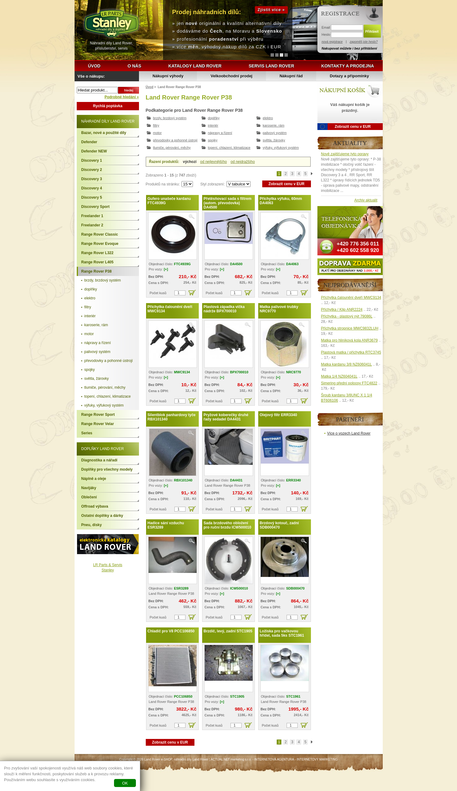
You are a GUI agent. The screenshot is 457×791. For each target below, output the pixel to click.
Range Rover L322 (97, 253)
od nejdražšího (243, 162)
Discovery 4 (91, 188)
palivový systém (275, 133)
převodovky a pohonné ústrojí (175, 140)
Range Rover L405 (97, 262)
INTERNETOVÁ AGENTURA (274, 759)
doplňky (214, 118)
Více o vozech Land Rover (349, 433)
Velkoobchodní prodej (231, 76)
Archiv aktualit (365, 200)
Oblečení (89, 497)
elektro (268, 118)
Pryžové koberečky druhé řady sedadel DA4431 (226, 417)
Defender (89, 142)
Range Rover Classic (99, 234)
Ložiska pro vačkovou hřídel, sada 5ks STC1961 (282, 633)
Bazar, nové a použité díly (103, 133)
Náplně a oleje (93, 479)
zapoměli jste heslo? (364, 41)
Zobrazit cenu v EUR (286, 184)
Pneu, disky (91, 525)
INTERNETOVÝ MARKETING (317, 759)
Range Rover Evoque (100, 243)
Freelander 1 (92, 216)
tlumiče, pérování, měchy (172, 147)
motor (157, 133)
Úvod (94, 65)
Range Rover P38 (96, 271)
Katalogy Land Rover (195, 65)
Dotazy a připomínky (349, 76)
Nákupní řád (291, 76)
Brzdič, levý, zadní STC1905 (228, 631)
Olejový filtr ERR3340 (278, 415)
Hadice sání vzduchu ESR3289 (166, 525)
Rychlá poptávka (107, 106)
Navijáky (88, 488)
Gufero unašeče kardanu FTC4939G (169, 201)
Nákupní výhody (168, 76)
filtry (156, 125)
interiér (213, 125)
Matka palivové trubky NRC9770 (279, 309)
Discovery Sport (95, 207)
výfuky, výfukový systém (281, 147)
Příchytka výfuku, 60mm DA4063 (281, 201)
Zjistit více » (271, 9)
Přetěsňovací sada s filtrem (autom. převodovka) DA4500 (227, 203)
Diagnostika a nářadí (99, 460)
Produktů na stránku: (163, 184)
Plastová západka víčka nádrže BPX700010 (224, 309)
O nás (134, 65)
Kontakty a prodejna (347, 65)
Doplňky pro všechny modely (107, 469)
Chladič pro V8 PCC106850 (171, 631)
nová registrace (332, 41)
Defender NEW (94, 151)
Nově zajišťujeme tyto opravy (345, 154)
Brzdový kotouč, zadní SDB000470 (279, 525)
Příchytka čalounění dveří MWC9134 (170, 309)
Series (86, 433)
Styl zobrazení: (213, 184)
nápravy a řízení (220, 133)
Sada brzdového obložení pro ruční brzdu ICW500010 (227, 525)
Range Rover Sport (98, 414)
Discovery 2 (91, 170)
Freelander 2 (92, 225)
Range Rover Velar (97, 424)
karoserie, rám (273, 125)
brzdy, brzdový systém (170, 118)
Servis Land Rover (271, 65)
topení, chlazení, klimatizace (229, 147)
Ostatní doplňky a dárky (102, 515)
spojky (213, 140)
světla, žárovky (274, 140)
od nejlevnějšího (213, 162)
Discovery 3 (91, 179)
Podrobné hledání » (121, 97)
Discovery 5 (91, 197)
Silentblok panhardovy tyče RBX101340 (172, 417)
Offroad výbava (94, 506)
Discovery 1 (91, 160)
